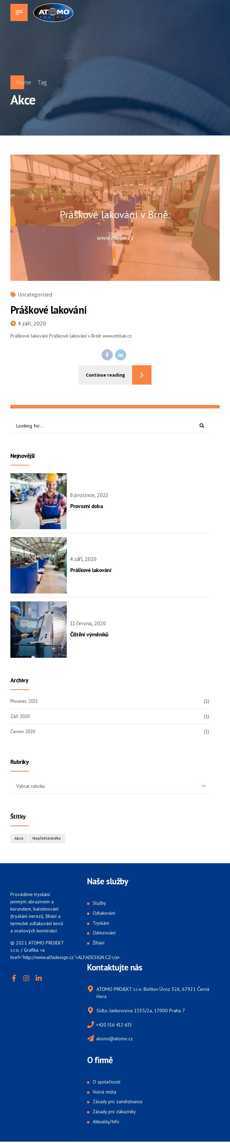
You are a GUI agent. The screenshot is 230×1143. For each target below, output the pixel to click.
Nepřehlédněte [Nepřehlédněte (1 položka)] (47, 838)
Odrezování (105, 933)
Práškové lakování (48, 309)
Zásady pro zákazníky (115, 1112)
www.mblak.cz (115, 238)
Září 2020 (20, 716)
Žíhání (99, 943)
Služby (100, 904)
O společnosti (107, 1083)
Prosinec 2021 (25, 701)
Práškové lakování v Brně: (115, 214)
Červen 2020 (24, 732)
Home (23, 82)
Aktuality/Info (106, 1122)
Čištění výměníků (89, 634)
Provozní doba (86, 506)
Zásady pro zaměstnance (118, 1102)
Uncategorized (35, 294)
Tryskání (101, 923)
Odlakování (104, 913)
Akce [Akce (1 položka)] (19, 838)
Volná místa (104, 1093)
